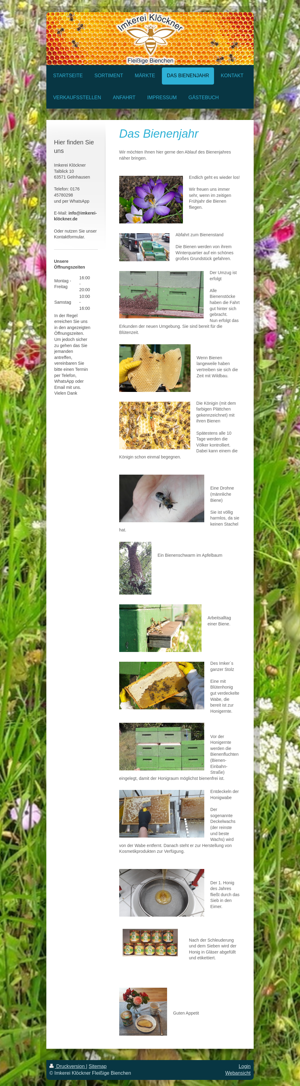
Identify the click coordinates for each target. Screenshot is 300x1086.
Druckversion (67, 1066)
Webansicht (238, 1073)
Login (245, 1066)
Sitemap (98, 1066)
